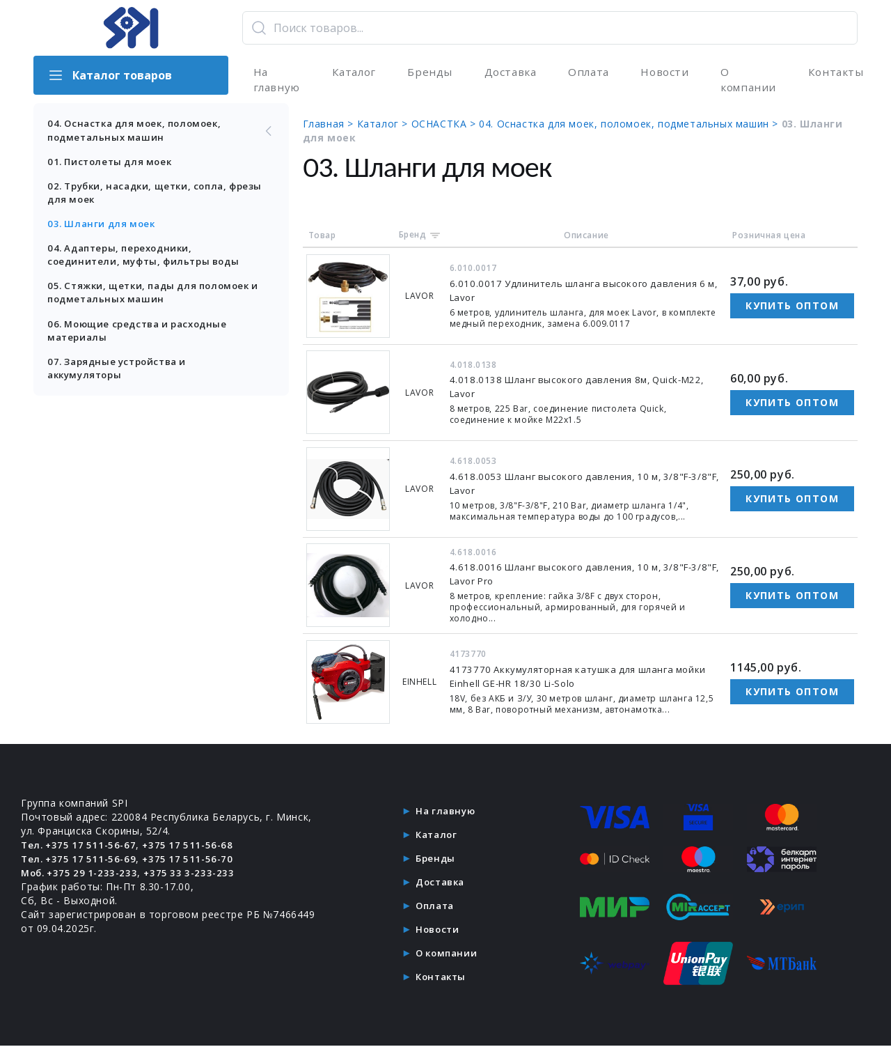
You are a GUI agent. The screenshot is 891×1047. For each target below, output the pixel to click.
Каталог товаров (109, 75)
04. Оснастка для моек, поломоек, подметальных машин (165, 133)
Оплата (586, 72)
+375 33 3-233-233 (197, 874)
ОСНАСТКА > (454, 126)
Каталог (352, 72)
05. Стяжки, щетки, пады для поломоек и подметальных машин (155, 300)
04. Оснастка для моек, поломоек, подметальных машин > (640, 126)
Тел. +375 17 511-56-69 (81, 860)
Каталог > (393, 126)
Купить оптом (792, 308)
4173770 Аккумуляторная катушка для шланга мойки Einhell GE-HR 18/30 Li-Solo (576, 678)
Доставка (507, 72)
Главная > (339, 126)
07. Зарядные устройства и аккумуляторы (121, 378)
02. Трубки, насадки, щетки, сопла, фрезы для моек (143, 197)
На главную (275, 81)
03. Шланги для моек (104, 229)
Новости (661, 72)
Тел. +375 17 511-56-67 (81, 846)
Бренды (427, 72)
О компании (745, 81)
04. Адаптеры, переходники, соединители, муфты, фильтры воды (148, 261)
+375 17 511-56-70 (195, 860)
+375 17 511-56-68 (195, 846)
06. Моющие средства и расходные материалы (143, 339)
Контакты (833, 72)
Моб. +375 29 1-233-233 (82, 874)
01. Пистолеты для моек (113, 165)
